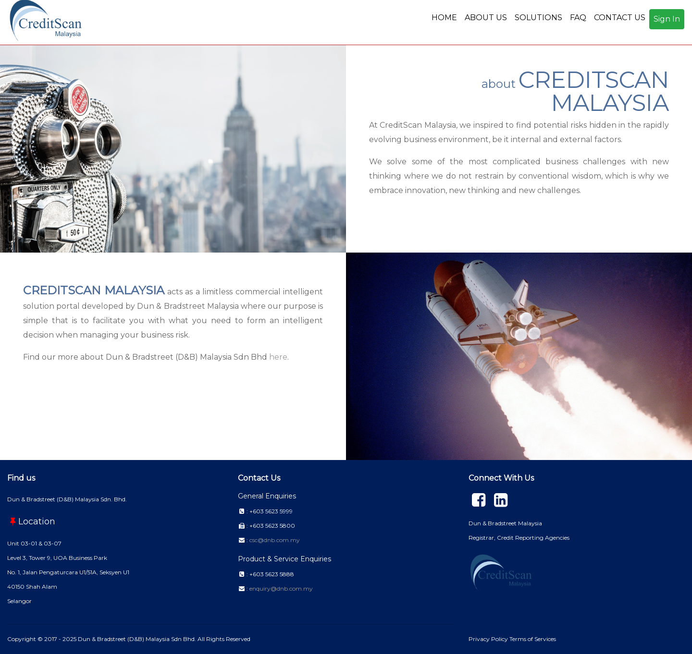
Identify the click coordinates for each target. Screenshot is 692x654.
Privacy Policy (489, 638)
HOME (444, 17)
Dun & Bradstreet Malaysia (505, 523)
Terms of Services (532, 638)
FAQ (578, 17)
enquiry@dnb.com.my (281, 588)
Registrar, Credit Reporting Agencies (519, 537)
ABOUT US (486, 17)
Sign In (667, 19)
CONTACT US (619, 17)
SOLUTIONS (538, 17)
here (278, 357)
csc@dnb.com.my (274, 540)
